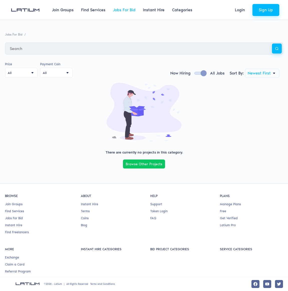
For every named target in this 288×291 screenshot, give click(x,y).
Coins (85, 218)
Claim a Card (15, 264)
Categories (182, 10)
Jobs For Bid (124, 10)
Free (223, 211)
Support (156, 204)
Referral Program (18, 271)
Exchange (12, 257)
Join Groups (63, 10)
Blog (84, 225)
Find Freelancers (17, 232)
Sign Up (266, 10)
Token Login (159, 211)
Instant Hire (154, 10)
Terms (85, 211)
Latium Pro (228, 225)
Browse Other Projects (144, 164)
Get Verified (229, 218)
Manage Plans (230, 204)
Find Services (93, 10)
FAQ (153, 218)
